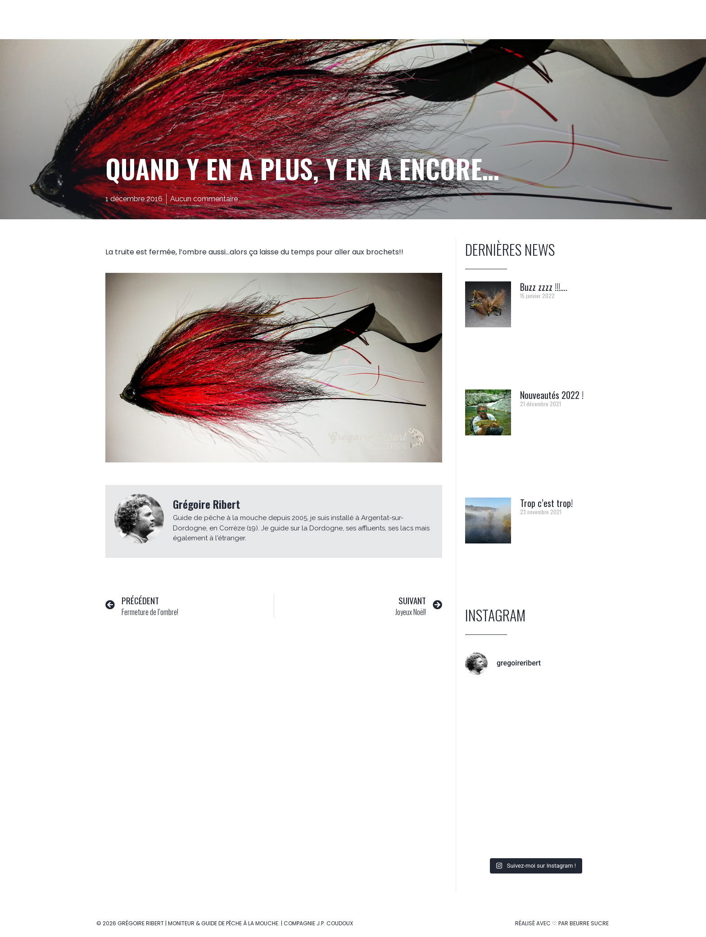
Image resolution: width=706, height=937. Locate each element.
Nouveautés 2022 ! (552, 395)
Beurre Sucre (589, 923)
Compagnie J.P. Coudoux (318, 923)
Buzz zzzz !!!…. (543, 287)
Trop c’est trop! (546, 503)
